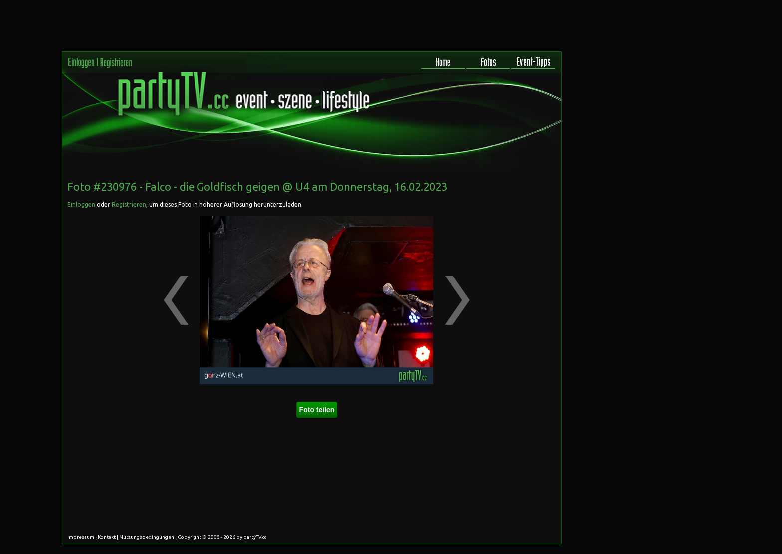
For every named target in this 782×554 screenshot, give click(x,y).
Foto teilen (317, 410)
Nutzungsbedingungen (146, 537)
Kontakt (107, 537)
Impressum (80, 537)
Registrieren (129, 204)
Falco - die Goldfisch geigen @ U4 (227, 186)
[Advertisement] (516, 236)
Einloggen (81, 204)
